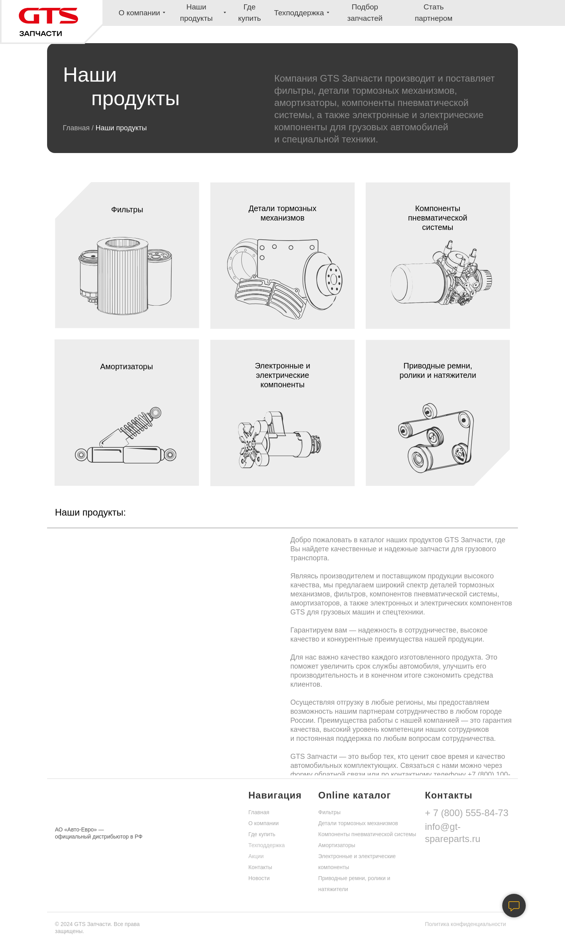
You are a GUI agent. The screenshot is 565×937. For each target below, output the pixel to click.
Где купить (261, 834)
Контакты (260, 867)
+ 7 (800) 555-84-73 (466, 813)
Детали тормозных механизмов (358, 823)
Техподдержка (266, 845)
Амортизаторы (336, 845)
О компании (263, 823)
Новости (259, 878)
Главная (77, 128)
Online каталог (354, 795)
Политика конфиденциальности (465, 924)
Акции (256, 856)
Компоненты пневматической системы (367, 834)
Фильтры (329, 812)
